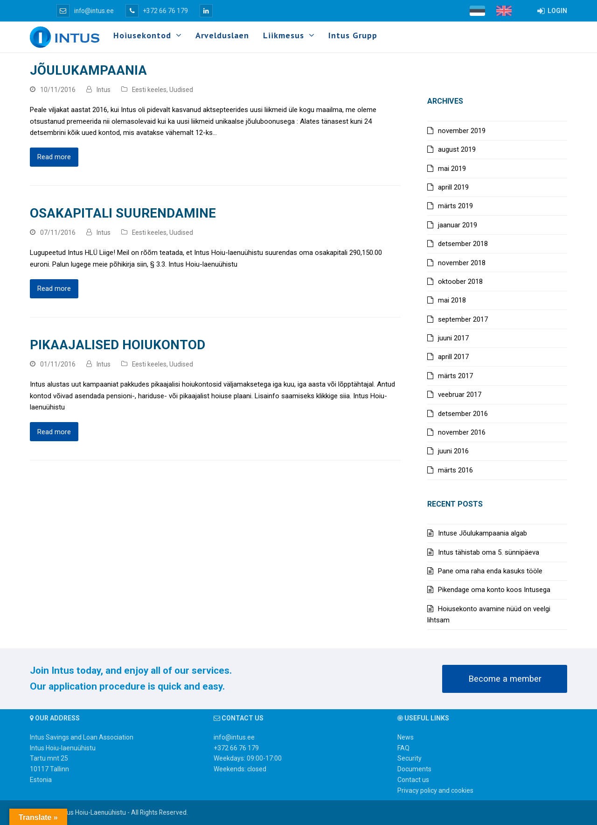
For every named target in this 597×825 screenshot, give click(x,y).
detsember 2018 (463, 244)
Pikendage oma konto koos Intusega (494, 589)
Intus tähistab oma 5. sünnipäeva (488, 552)
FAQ (403, 748)
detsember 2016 (463, 413)
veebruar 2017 (459, 394)
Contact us (413, 779)
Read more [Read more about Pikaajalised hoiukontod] (54, 432)
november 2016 (462, 432)
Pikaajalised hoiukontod (117, 345)
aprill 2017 (453, 357)
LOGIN (552, 10)
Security (409, 758)
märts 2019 (455, 206)
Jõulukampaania (88, 70)
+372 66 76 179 (156, 10)
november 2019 (462, 131)
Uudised (181, 89)
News (405, 737)
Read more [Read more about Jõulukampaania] (54, 157)
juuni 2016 (453, 451)
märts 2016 (455, 470)
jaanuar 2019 (457, 225)
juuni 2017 (453, 338)
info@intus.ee (85, 10)
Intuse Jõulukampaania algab (482, 533)
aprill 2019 (453, 187)
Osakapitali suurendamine (123, 213)
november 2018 (462, 263)
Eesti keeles (149, 89)
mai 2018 (452, 300)
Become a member (504, 679)
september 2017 (463, 319)
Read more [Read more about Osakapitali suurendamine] (54, 288)
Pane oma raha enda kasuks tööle (490, 571)
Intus (104, 89)
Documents (414, 769)
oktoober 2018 (460, 281)
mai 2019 (452, 168)
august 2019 (457, 149)
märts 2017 (455, 376)
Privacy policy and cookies (435, 790)
